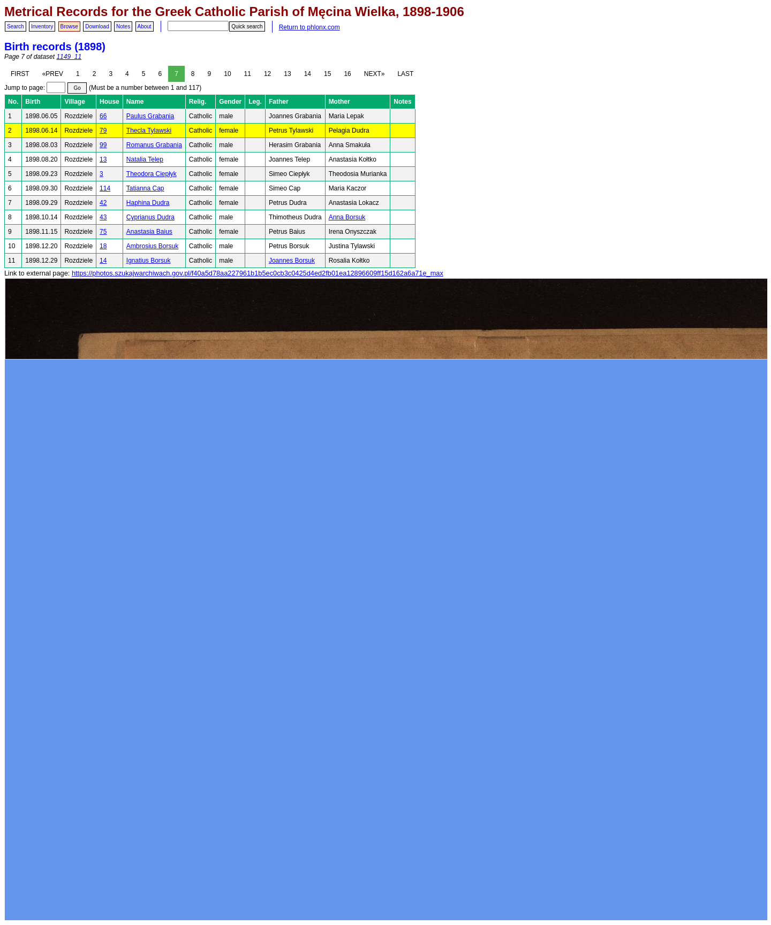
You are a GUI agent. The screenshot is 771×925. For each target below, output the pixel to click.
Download (97, 26)
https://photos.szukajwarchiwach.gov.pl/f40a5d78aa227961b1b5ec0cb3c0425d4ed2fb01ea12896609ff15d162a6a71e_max (257, 273)
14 (307, 74)
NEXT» (374, 74)
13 (287, 74)
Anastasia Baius (149, 231)
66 (103, 116)
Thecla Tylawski (148, 130)
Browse (69, 26)
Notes (123, 26)
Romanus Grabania (154, 145)
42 (103, 203)
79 (103, 130)
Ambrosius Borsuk (152, 246)
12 (267, 74)
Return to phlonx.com (309, 27)
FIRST (20, 74)
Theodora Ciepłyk (151, 174)
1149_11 (68, 56)
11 (247, 74)
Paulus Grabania (150, 116)
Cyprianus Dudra (150, 217)
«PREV (52, 74)
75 (103, 231)
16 (347, 74)
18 (103, 246)
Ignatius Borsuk (148, 260)
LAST (405, 74)
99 (103, 145)
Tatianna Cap (145, 188)
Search (15, 26)
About (145, 26)
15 (327, 74)
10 (227, 74)
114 (105, 188)
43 (103, 217)
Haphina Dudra (148, 203)
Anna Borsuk (347, 217)
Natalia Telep (144, 159)
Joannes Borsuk (292, 260)
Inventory (42, 26)
